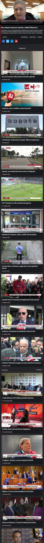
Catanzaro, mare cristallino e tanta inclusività (16, 108)
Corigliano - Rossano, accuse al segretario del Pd (17, 460)
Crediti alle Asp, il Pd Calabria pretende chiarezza (17, 398)
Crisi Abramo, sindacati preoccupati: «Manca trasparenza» (20, 140)
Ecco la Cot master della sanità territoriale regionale (18, 76)
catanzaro (39, 37)
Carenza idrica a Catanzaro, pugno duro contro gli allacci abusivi (20, 267)
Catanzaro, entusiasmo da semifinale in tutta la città (18, 331)
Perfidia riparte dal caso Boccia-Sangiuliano (16, 429)
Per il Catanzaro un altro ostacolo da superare (16, 203)
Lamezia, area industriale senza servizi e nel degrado (18, 171)
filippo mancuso (24, 37)
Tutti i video (39, 369)
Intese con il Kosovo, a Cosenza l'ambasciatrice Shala (19, 522)
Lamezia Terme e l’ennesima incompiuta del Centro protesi (20, 299)
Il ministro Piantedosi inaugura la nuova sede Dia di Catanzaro (21, 363)
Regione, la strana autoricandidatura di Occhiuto (17, 491)
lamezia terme (33, 37)
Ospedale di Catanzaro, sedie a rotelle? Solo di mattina (19, 234)
